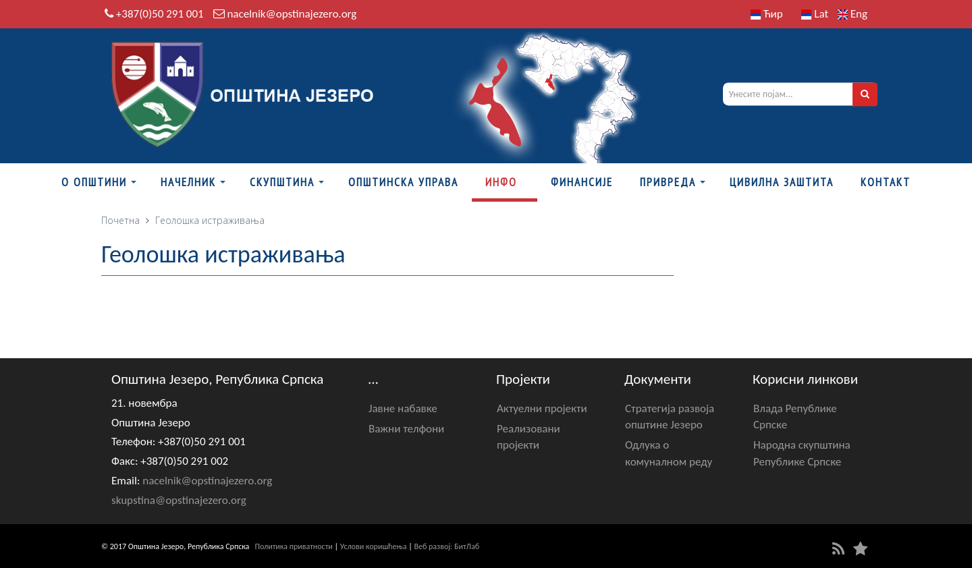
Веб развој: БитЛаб (446, 546)
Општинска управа (403, 182)
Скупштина (282, 182)
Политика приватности (294, 546)
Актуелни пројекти (542, 408)
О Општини (94, 182)
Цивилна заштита (782, 182)
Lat (814, 14)
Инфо (501, 182)
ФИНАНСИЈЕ (582, 182)
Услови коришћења (373, 546)
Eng (852, 14)
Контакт (886, 182)
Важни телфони (406, 429)
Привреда (668, 182)
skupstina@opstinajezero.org (178, 500)
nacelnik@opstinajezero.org (291, 14)
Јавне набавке (403, 408)
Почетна (120, 220)
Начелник (188, 182)
